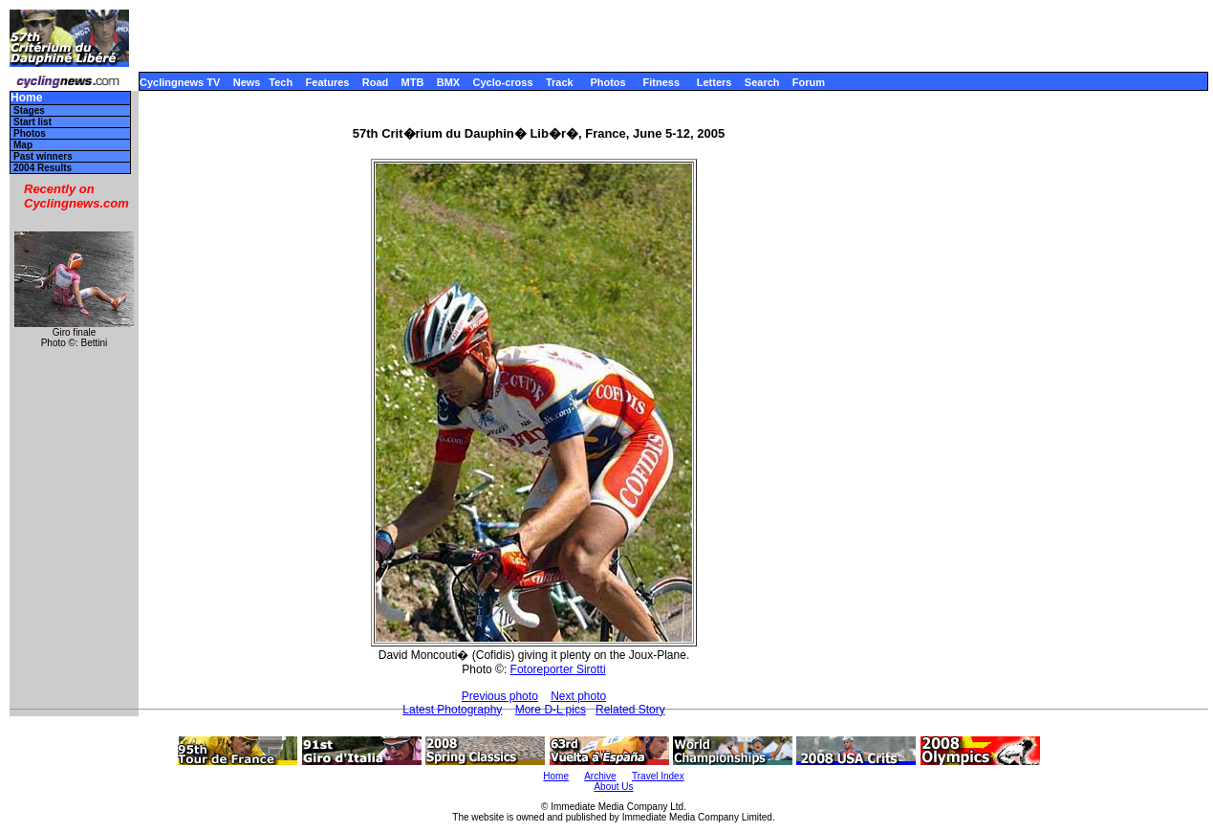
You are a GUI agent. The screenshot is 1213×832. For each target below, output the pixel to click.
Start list (32, 122)
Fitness (661, 82)
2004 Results (42, 168)
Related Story (630, 709)
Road (375, 82)
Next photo (578, 696)
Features (328, 82)
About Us (613, 786)
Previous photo (500, 696)
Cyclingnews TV (180, 82)
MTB (412, 82)
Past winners (43, 156)
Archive (600, 776)
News (247, 82)
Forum (808, 82)
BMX (448, 82)
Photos (607, 82)
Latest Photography (452, 709)
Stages (29, 110)
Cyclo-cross (503, 82)
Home (26, 98)
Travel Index (658, 776)
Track (560, 82)
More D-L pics (550, 709)
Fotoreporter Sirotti (558, 669)
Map (22, 145)
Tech (280, 82)
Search (762, 82)
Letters (714, 82)
